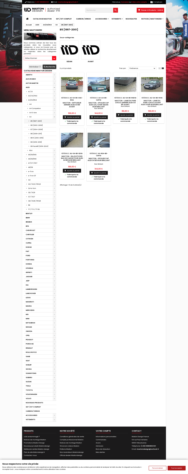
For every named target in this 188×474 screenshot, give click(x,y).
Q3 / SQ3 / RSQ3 (34, 184)
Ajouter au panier (71, 117)
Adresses (99, 446)
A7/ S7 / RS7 (32, 163)
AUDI (28, 87)
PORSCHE (30, 344)
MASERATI (30, 302)
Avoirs (98, 443)
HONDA (29, 264)
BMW (28, 218)
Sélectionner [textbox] (31, 58)
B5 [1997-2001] (36, 121)
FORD (28, 255)
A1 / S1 (30, 91)
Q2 (29, 180)
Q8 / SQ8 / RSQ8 (34, 201)
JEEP (27, 281)
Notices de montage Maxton (35, 440)
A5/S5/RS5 (32, 155)
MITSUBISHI (30, 323)
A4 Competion (35, 108)
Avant (91, 61)
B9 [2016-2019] (36, 142)
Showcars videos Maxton (69, 446)
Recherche (49, 67)
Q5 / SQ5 (31, 192)
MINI (27, 318)
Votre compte (103, 431)
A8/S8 (30, 167)
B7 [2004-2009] (37, 129)
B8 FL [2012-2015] (37, 138)
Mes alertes (100, 452)
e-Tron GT (32, 176)
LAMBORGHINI (31, 289)
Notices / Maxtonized (151, 19)
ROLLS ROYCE (31, 352)
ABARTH (29, 75)
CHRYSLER (30, 234)
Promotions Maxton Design (34, 443)
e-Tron (31, 171)
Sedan (69, 61)
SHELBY (29, 365)
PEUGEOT (29, 340)
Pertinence (143, 68)
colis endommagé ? (32, 436)
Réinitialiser (35, 67)
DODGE (29, 247)
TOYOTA (29, 390)
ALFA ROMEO (31, 79)
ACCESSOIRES (101, 19)
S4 (30, 117)
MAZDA (29, 306)
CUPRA (28, 243)
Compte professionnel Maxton (71, 440)
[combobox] (40, 58)
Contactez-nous (30, 455)
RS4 (30, 150)
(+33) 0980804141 (42, 2)
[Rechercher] (101, 10)
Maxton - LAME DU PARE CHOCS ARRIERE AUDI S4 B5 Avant (125, 102)
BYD (27, 226)
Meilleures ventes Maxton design (36, 449)
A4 (30, 104)
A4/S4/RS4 (32, 100)
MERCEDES (30, 310)
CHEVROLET (30, 230)
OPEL (28, 335)
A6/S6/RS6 (32, 159)
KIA (27, 285)
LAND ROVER (31, 293)
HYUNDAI (29, 268)
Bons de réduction (103, 449)
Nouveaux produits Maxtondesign (37, 446)
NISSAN (29, 327)
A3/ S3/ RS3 (32, 96)
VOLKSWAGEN (31, 394)
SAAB (28, 356)
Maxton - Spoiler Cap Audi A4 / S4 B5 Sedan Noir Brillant (99, 105)
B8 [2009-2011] (36, 133)
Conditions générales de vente (72, 436)
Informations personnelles (106, 436)
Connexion (125, 2)
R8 (29, 205)
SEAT (28, 361)
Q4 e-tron (32, 188)
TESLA (28, 386)
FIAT (27, 251)
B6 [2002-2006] (37, 125)
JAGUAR (29, 276)
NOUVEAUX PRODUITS (34, 403)
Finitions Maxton (66, 449)
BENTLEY (29, 213)
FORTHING (30, 260)
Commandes (101, 440)
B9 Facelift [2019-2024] (39, 146)
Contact (136, 431)
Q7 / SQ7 (31, 197)
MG (27, 314)
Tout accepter (176, 468)
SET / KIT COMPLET (64, 19)
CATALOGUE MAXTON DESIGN (38, 70)
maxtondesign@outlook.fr (68, 2)
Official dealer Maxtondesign (71, 455)
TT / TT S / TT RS (34, 209)
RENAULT (29, 348)
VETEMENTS (116, 19)
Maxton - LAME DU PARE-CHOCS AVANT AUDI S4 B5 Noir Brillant (152, 102)
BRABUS (29, 222)
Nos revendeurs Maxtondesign (72, 452)
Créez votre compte (139, 2)
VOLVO (28, 398)
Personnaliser (157, 468)
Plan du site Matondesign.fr (34, 452)
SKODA (29, 369)
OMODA (29, 331)
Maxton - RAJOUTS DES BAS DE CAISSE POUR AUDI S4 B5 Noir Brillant (72, 158)
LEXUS (28, 297)
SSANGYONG (31, 373)
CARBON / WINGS (83, 19)
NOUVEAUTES (131, 19)
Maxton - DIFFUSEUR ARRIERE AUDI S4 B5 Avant (72, 105)
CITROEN (29, 239)
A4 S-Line (33, 112)
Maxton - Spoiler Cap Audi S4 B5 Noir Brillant (99, 159)
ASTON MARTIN (32, 83)
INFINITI (29, 272)
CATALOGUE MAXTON (42, 19)
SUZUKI (29, 382)
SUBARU (29, 377)
